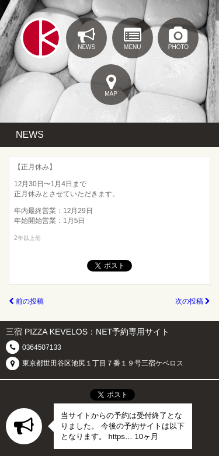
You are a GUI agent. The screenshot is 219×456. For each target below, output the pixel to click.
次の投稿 (192, 301)
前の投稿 (26, 301)
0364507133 (41, 347)
